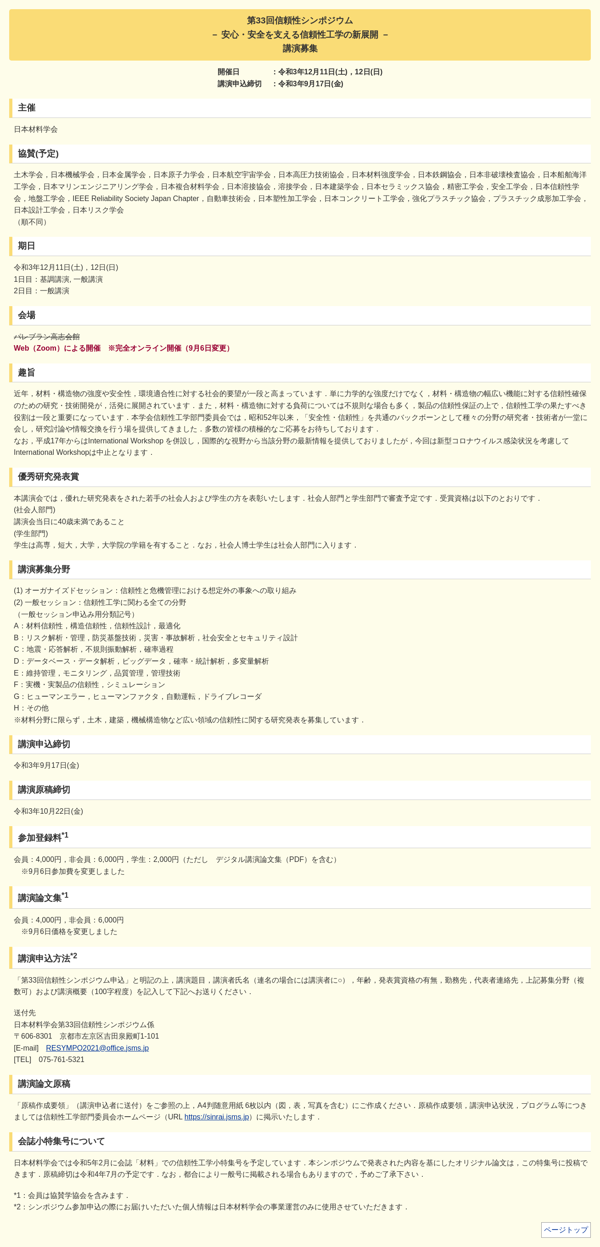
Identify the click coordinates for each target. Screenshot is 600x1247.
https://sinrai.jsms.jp (217, 1117)
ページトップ (566, 1230)
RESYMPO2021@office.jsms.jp (97, 1048)
